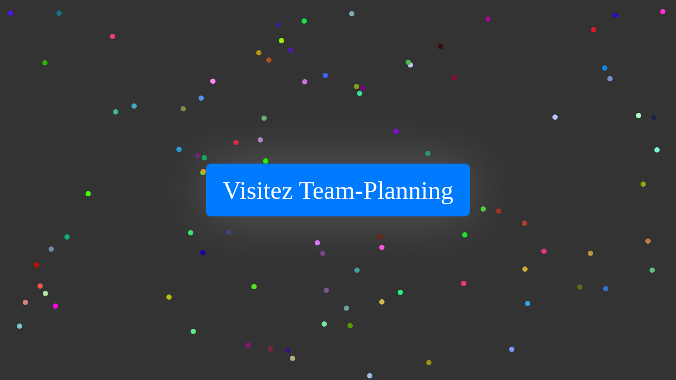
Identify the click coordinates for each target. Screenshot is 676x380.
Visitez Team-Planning (338, 190)
